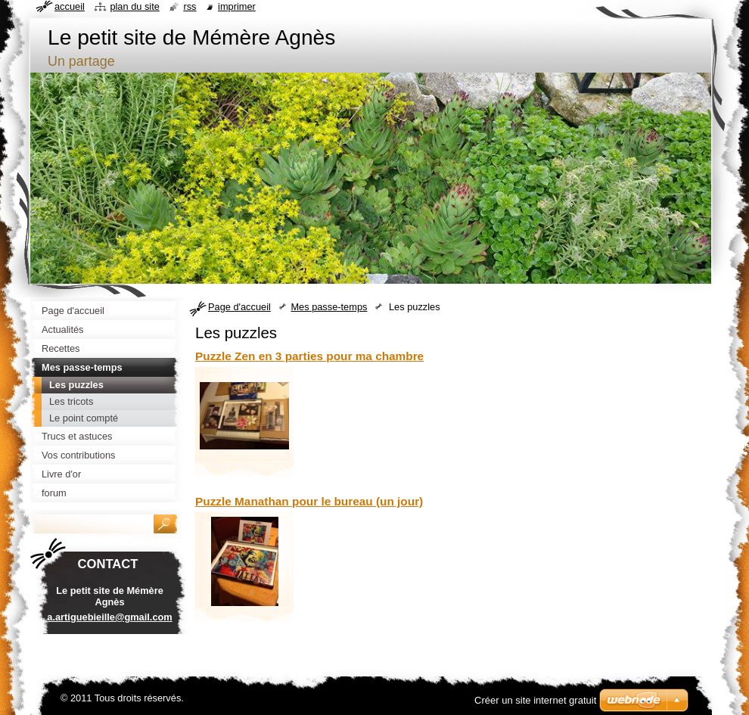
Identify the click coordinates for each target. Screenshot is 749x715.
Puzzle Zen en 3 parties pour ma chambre (309, 356)
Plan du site (134, 6)
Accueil (69, 6)
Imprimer (237, 6)
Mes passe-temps (329, 306)
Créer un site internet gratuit (535, 700)
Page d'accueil (239, 306)
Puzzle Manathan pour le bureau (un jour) (309, 501)
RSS (189, 6)
